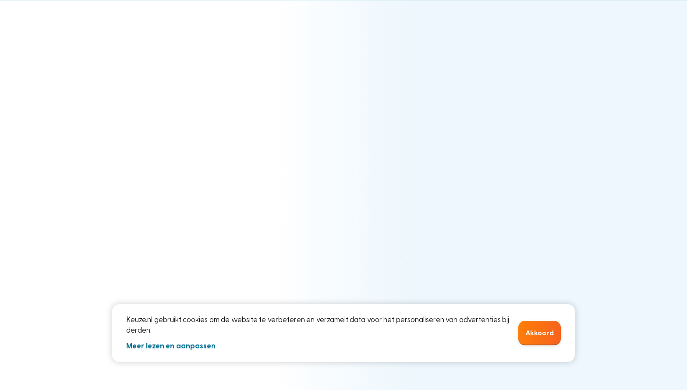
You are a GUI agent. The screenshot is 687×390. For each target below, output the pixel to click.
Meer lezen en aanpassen (171, 346)
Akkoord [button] (539, 333)
